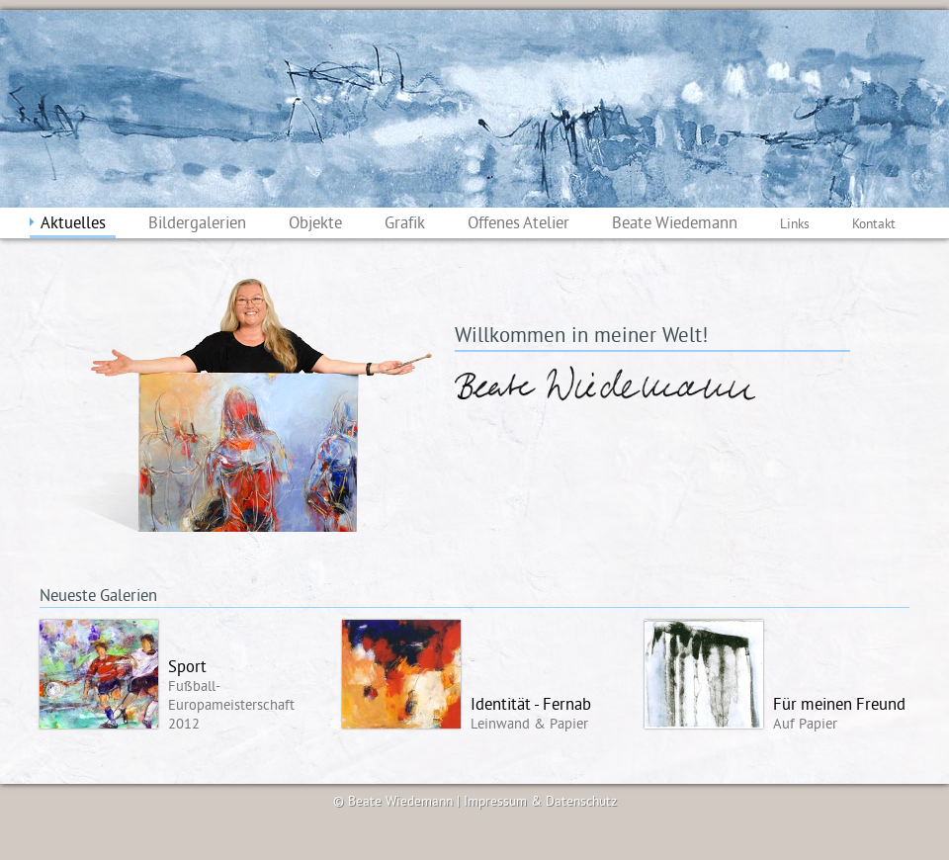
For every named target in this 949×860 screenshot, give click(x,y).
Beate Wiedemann (674, 224)
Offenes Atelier (518, 224)
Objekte (315, 224)
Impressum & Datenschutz (540, 802)
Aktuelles (73, 224)
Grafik (405, 224)
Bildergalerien (197, 224)
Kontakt (874, 224)
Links (795, 224)
